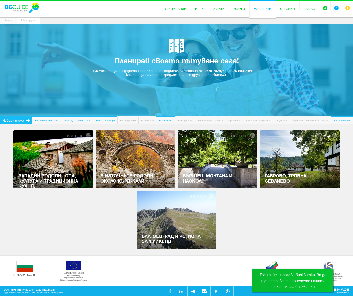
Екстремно (165, 120)
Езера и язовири (105, 120)
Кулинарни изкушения (259, 120)
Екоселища (147, 120)
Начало (8, 20)
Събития (287, 9)
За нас (309, 9)
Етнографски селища (210, 120)
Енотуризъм (185, 120)
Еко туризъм (128, 120)
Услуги (239, 9)
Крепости (234, 120)
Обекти (219, 9)
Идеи (199, 9)
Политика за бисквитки (293, 286)
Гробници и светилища (76, 120)
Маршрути (262, 9)
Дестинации (175, 9)
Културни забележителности (310, 120)
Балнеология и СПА (46, 120)
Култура (282, 120)
